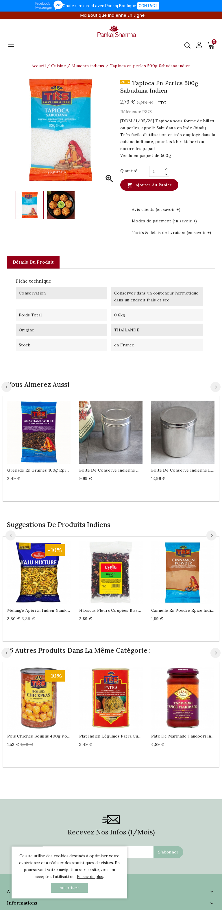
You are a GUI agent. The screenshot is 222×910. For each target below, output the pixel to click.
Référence (130, 111)
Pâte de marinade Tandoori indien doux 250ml (182, 736)
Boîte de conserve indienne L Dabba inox (182, 470)
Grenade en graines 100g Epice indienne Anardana (39, 470)
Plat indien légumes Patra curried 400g (111, 736)
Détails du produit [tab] (33, 262)
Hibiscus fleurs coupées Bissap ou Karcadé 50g (111, 610)
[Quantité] (156, 171)
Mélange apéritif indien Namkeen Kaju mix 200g (39, 610)
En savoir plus (90, 876)
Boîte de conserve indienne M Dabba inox (111, 470)
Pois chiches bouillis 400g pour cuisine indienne (39, 736)
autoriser (69, 887)
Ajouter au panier (149, 185)
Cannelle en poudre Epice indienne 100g (182, 610)
